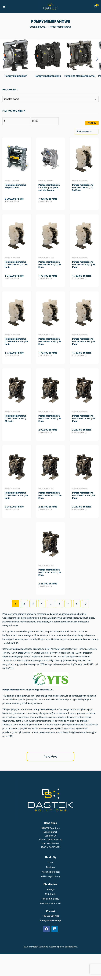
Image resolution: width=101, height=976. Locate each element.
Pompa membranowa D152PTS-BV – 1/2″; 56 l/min (82, 188)
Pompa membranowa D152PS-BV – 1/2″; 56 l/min (49, 265)
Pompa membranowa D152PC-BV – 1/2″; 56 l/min (83, 342)
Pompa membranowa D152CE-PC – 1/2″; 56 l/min (83, 496)
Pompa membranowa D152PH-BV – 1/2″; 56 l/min (16, 342)
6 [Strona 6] (59, 603)
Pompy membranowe (79, 181)
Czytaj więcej (50, 756)
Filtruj (92, 123)
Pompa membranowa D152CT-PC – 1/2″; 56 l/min (49, 419)
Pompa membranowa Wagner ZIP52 (15, 186)
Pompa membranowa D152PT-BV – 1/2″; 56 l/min (16, 265)
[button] (95, 7)
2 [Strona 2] (24, 603)
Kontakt (50, 911)
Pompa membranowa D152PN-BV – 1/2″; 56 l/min (83, 265)
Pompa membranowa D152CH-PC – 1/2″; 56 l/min (49, 496)
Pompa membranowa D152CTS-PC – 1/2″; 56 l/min (15, 419)
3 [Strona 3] (33, 603)
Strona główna (37, 27)
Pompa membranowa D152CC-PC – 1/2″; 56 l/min (49, 573)
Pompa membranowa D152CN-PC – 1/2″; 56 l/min (16, 496)
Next (85, 603)
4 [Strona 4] (42, 603)
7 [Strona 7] (68, 603)
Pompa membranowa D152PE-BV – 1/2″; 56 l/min (49, 342)
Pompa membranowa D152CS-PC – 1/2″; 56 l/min (83, 419)
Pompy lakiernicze (12, 181)
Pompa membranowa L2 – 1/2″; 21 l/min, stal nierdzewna (49, 188)
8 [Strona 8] (77, 603)
